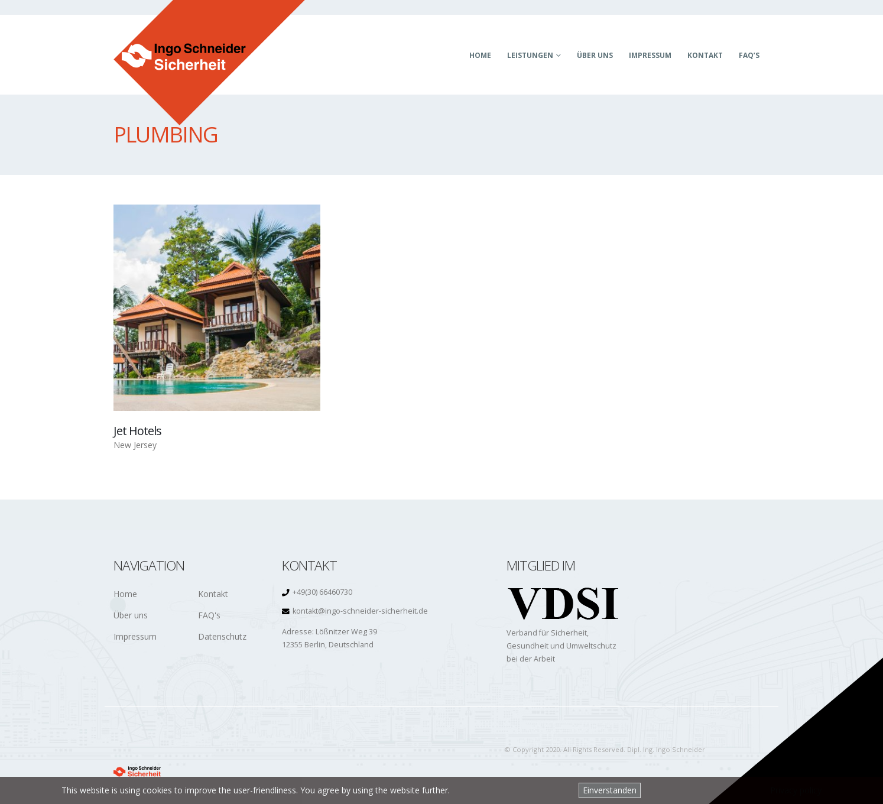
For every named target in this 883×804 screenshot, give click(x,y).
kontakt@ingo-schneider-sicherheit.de (360, 611)
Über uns (595, 55)
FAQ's (209, 615)
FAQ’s (749, 55)
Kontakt (705, 55)
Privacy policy (796, 790)
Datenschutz (222, 636)
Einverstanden (610, 790)
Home (480, 55)
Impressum (650, 55)
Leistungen (530, 55)
